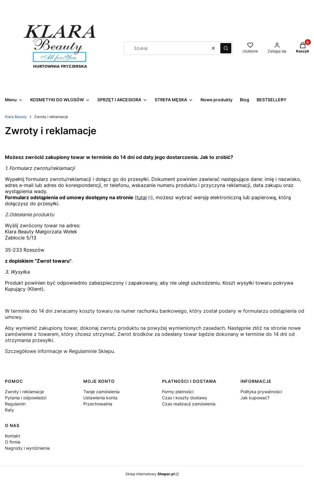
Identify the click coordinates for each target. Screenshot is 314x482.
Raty (9, 409)
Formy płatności (177, 391)
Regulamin (15, 403)
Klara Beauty (16, 116)
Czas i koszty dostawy (184, 397)
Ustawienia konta (100, 397)
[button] (225, 48)
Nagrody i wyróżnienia (27, 448)
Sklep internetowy (150, 474)
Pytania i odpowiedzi (25, 397)
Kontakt (12, 435)
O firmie (12, 441)
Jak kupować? (254, 397)
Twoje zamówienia (101, 391)
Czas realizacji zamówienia (188, 403)
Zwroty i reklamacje (24, 391)
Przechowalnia (97, 403)
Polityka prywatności (261, 391)
